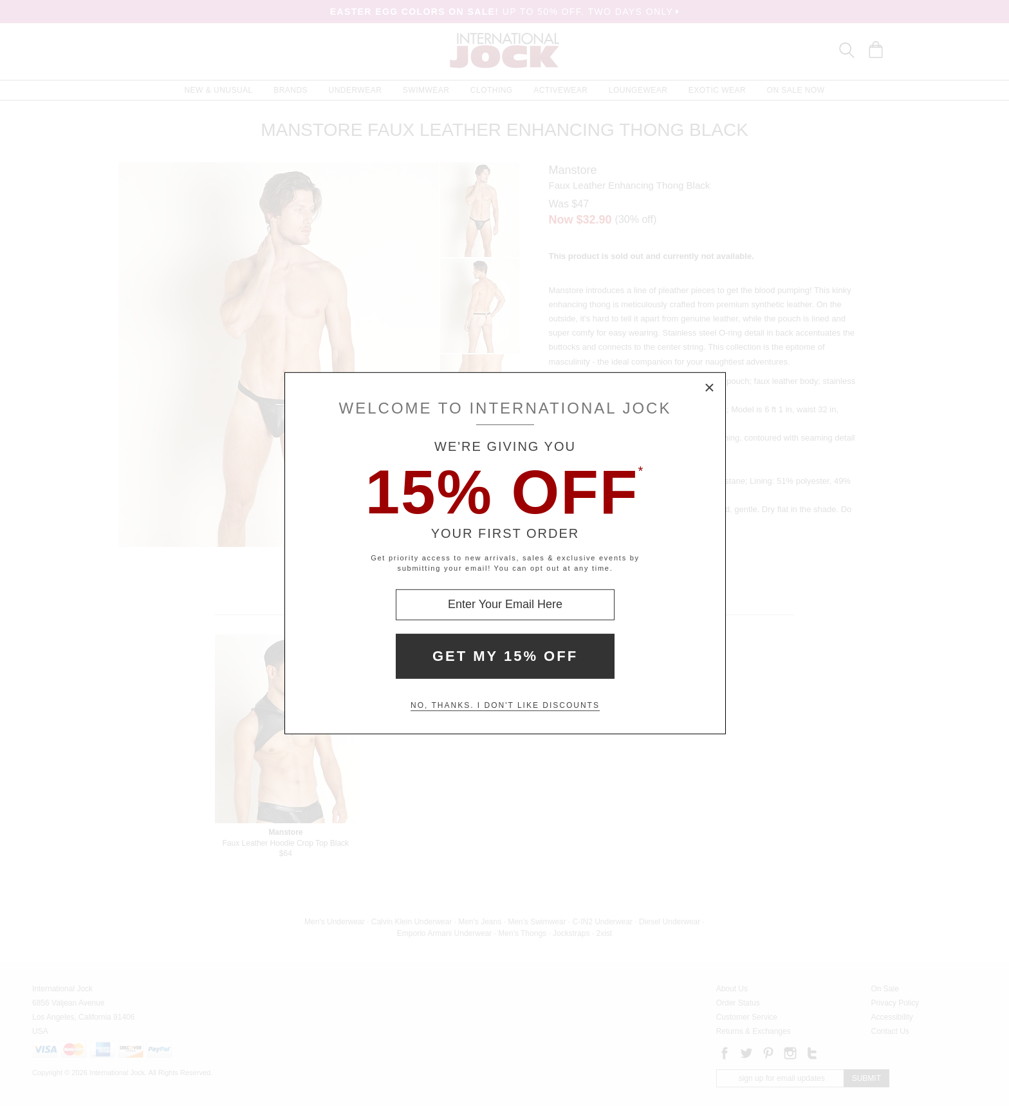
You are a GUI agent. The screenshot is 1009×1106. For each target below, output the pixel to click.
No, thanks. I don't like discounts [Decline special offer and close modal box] (505, 705)
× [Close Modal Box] (710, 388)
